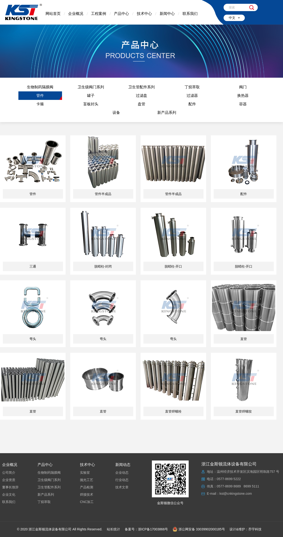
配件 (192, 104)
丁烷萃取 (192, 87)
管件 (40, 96)
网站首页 (53, 14)
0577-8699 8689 (229, 486)
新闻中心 (167, 14)
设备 (116, 113)
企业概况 (75, 14)
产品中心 (121, 14)
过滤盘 (141, 96)
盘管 (141, 104)
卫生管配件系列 (141, 87)
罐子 (91, 96)
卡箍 (40, 104)
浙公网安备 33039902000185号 (199, 529)
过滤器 (192, 96)
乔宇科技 (255, 529)
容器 (243, 104)
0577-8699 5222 (229, 479)
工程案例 (98, 14)
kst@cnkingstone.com (236, 493)
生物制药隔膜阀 (40, 87)
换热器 (243, 96)
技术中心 (144, 14)
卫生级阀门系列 (91, 87)
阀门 (243, 87)
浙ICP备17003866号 (153, 529)
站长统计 (113, 529)
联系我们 (190, 14)
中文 (232, 18)
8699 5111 (251, 486)
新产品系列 (166, 113)
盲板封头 (90, 104)
